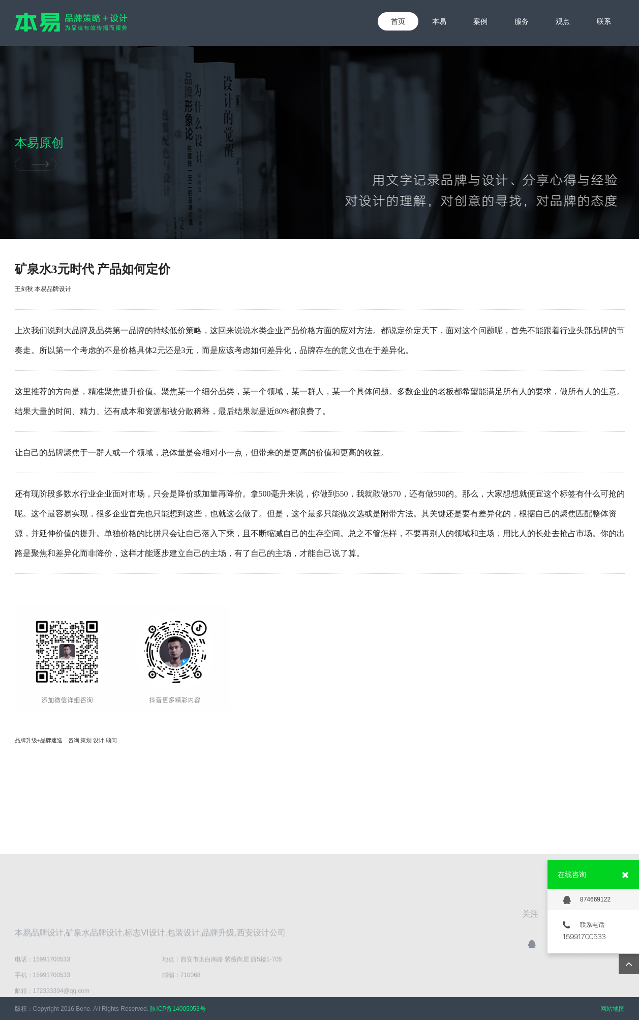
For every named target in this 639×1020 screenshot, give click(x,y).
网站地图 (612, 1008)
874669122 (587, 900)
